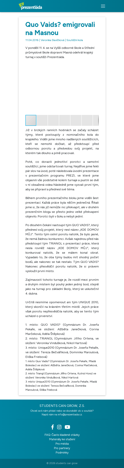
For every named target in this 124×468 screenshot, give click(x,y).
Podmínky (62, 452)
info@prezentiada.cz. (70, 414)
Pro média (62, 443)
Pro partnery (62, 448)
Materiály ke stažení (62, 439)
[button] (95, 62)
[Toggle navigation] (102, 6)
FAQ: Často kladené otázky (62, 435)
